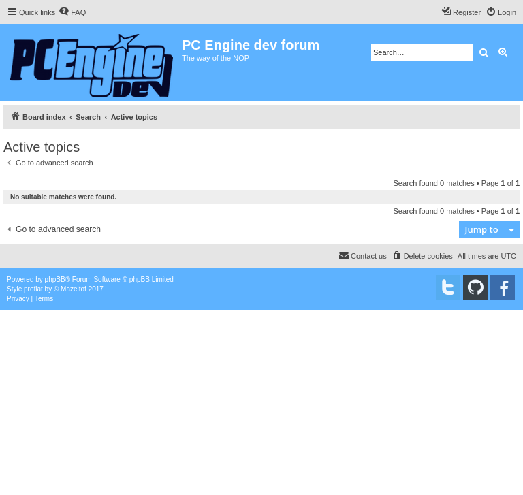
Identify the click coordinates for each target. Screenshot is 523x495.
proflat (33, 289)
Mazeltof (73, 289)
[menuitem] (72, 12)
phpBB (55, 279)
